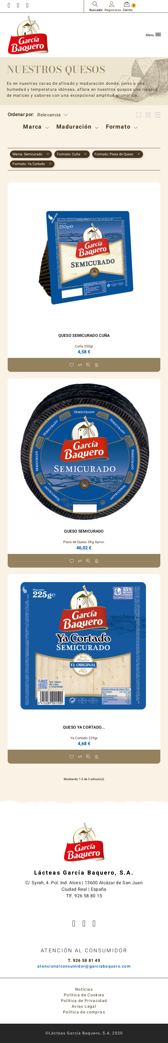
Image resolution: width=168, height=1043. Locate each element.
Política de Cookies (84, 995)
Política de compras (84, 1012)
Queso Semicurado (84, 531)
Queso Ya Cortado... (84, 727)
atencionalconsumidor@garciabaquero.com (84, 966)
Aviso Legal (84, 1006)
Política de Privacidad (84, 1001)
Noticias (84, 989)
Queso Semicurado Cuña (84, 336)
